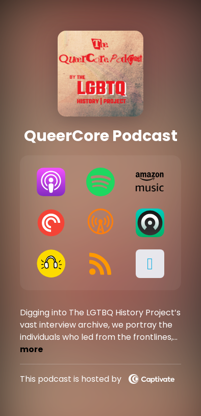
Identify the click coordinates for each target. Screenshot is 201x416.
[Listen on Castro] (149, 222)
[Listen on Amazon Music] (149, 182)
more (31, 349)
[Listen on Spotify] (100, 182)
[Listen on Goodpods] (50, 263)
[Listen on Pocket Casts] (50, 222)
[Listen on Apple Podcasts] (50, 182)
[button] (149, 263)
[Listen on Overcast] (100, 222)
